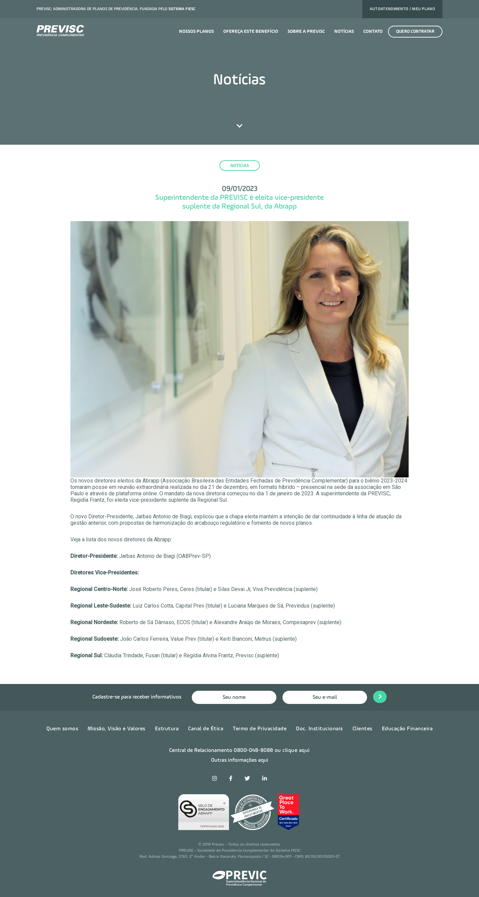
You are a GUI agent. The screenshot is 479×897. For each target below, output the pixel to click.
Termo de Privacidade (260, 729)
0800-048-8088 (253, 750)
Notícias (344, 31)
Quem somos (62, 729)
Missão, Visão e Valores (116, 729)
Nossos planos (196, 31)
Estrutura (167, 729)
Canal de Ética (205, 729)
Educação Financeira (407, 729)
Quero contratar (415, 31)
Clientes (362, 729)
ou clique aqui (292, 750)
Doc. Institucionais (319, 729)
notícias (239, 166)
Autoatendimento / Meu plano (402, 9)
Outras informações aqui (239, 760)
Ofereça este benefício (250, 31)
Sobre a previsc (306, 31)
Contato (373, 31)
